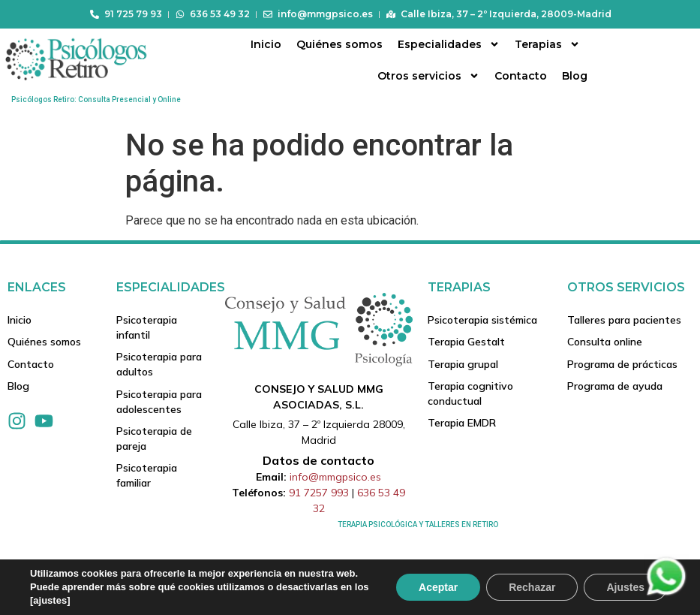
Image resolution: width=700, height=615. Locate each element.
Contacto (520, 76)
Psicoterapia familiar (146, 477)
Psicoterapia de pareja (154, 440)
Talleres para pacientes (624, 320)
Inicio (266, 44)
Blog (574, 76)
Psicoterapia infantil (146, 327)
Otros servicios (428, 76)
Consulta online (604, 342)
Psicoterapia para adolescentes (159, 402)
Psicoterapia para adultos (159, 365)
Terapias (547, 44)
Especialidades (449, 44)
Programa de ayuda (614, 387)
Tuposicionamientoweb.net (70, 603)
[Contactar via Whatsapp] (666, 594)
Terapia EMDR (462, 425)
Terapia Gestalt (466, 342)
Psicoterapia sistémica (482, 320)
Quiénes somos (339, 44)
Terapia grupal (463, 365)
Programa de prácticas (622, 365)
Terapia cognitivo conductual (470, 395)
